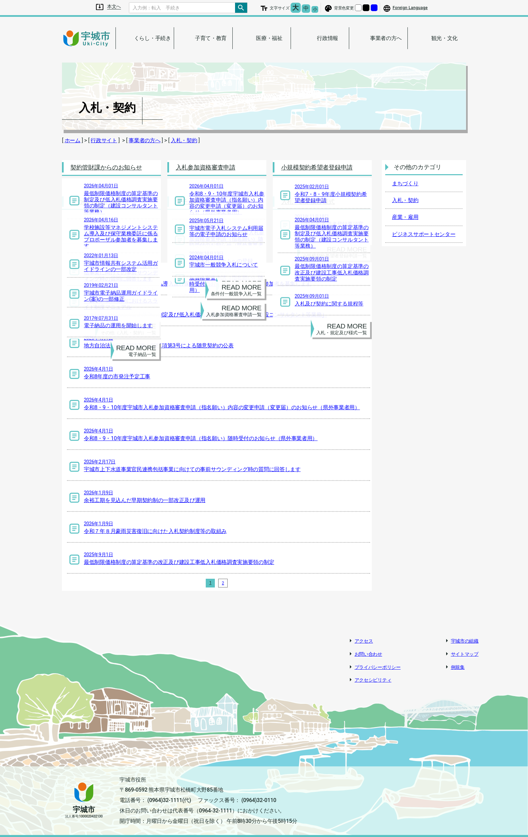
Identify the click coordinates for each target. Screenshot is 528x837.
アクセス (364, 635)
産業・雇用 (405, 217)
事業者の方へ (144, 140)
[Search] (182, 8)
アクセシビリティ (373, 674)
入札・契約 (184, 140)
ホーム (72, 140)
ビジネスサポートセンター (423, 234)
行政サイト (104, 140)
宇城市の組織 (464, 635)
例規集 (458, 661)
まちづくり (405, 183)
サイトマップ (464, 648)
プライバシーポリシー (378, 661)
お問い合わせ (368, 648)
